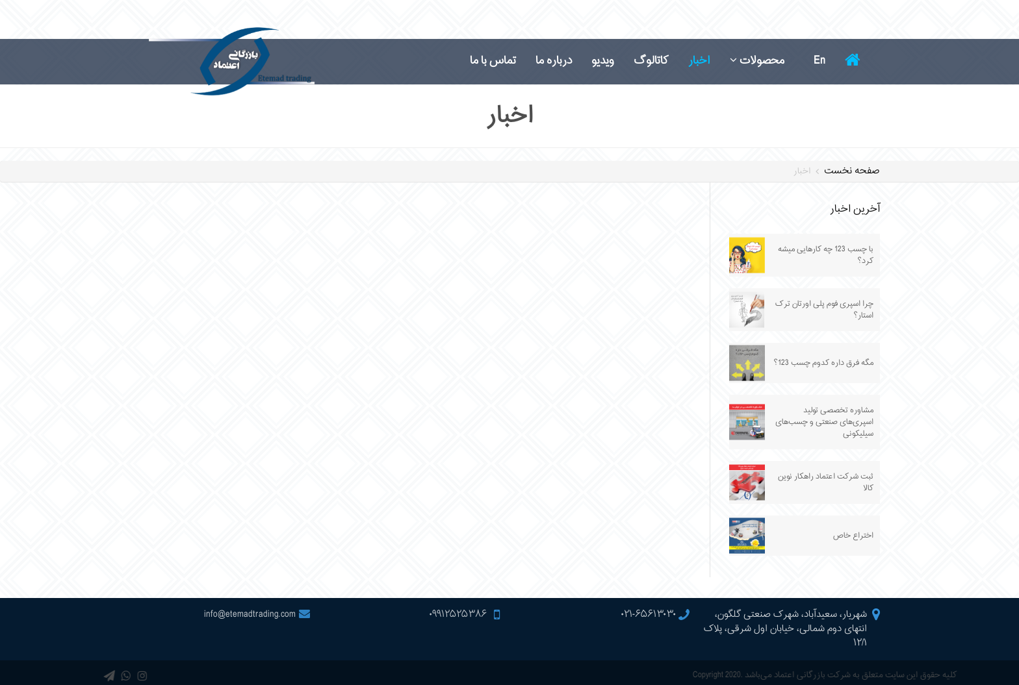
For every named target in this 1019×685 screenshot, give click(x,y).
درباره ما (553, 60)
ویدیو (602, 60)
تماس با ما (493, 60)
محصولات (757, 60)
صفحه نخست (852, 171)
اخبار (699, 60)
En (819, 60)
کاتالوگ (651, 60)
